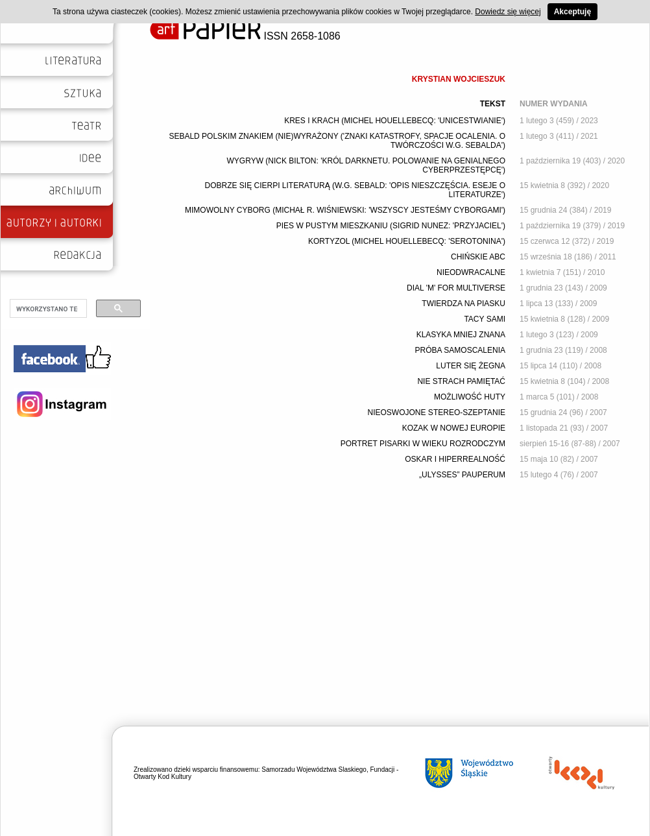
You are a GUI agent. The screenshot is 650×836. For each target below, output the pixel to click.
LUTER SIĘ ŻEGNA (470, 365)
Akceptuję (572, 11)
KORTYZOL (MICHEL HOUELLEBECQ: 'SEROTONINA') (406, 241)
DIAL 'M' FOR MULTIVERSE (456, 288)
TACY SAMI (484, 319)
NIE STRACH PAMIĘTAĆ (461, 381)
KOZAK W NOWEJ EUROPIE (453, 428)
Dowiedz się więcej (507, 11)
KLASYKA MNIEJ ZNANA (460, 334)
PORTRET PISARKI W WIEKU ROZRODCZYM (423, 443)
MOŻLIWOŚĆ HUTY (469, 396)
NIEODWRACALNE (471, 272)
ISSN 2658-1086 (245, 36)
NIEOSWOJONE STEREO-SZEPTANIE (436, 412)
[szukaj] (47, 309)
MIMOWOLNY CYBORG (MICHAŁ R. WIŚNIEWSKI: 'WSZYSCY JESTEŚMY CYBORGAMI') (345, 210)
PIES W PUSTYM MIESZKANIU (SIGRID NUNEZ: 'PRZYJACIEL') (390, 225)
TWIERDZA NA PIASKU (463, 303)
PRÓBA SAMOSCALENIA (460, 350)
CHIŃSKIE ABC (478, 256)
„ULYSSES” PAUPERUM (462, 474)
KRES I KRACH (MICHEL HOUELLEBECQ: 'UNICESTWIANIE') (394, 120)
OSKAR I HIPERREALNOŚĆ (455, 459)
